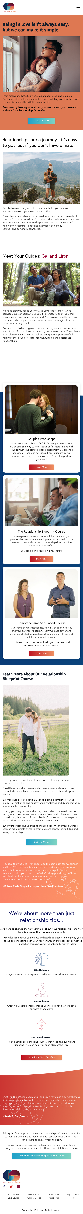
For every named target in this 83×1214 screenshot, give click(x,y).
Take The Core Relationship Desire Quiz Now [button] (42, 1155)
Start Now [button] (41, 558)
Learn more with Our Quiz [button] (41, 1057)
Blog (69, 1194)
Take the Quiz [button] (41, 120)
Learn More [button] (41, 467)
